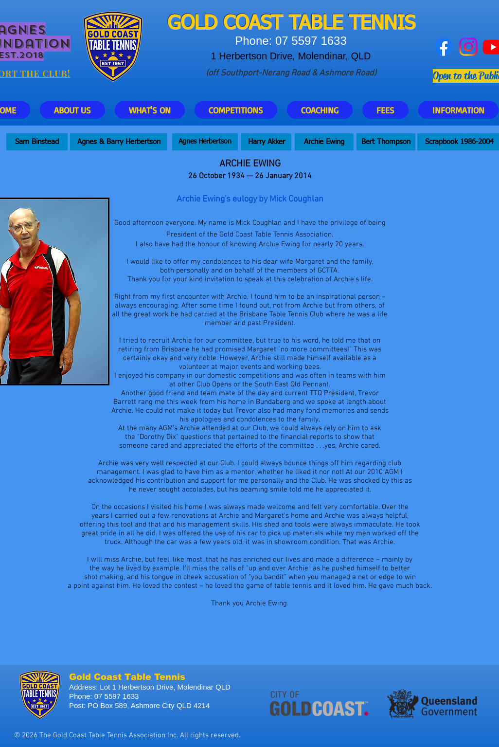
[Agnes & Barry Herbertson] (118, 141)
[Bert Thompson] (385, 141)
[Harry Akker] (266, 141)
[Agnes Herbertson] (205, 141)
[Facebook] (443, 47)
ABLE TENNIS (357, 24)
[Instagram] (468, 47)
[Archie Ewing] (324, 141)
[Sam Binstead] (37, 141)
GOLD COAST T (233, 24)
